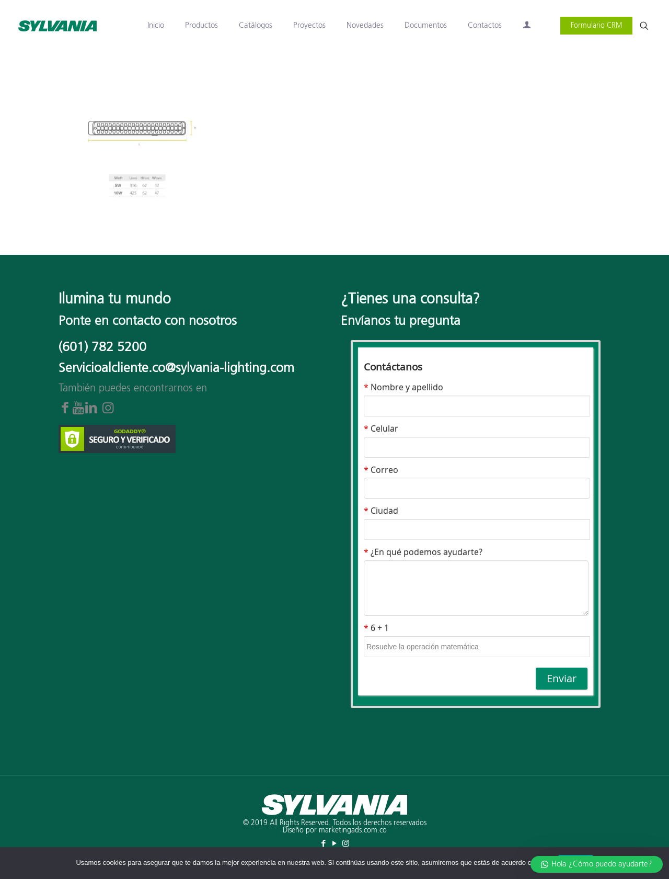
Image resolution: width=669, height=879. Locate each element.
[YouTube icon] (335, 844)
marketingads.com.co (353, 830)
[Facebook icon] (324, 844)
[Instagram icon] (346, 844)
